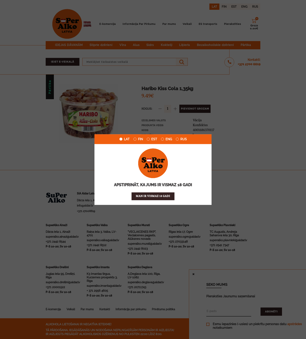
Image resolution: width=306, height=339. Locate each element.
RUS (181, 139)
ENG (166, 139)
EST (152, 139)
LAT (124, 139)
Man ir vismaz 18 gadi (153, 196)
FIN (138, 139)
